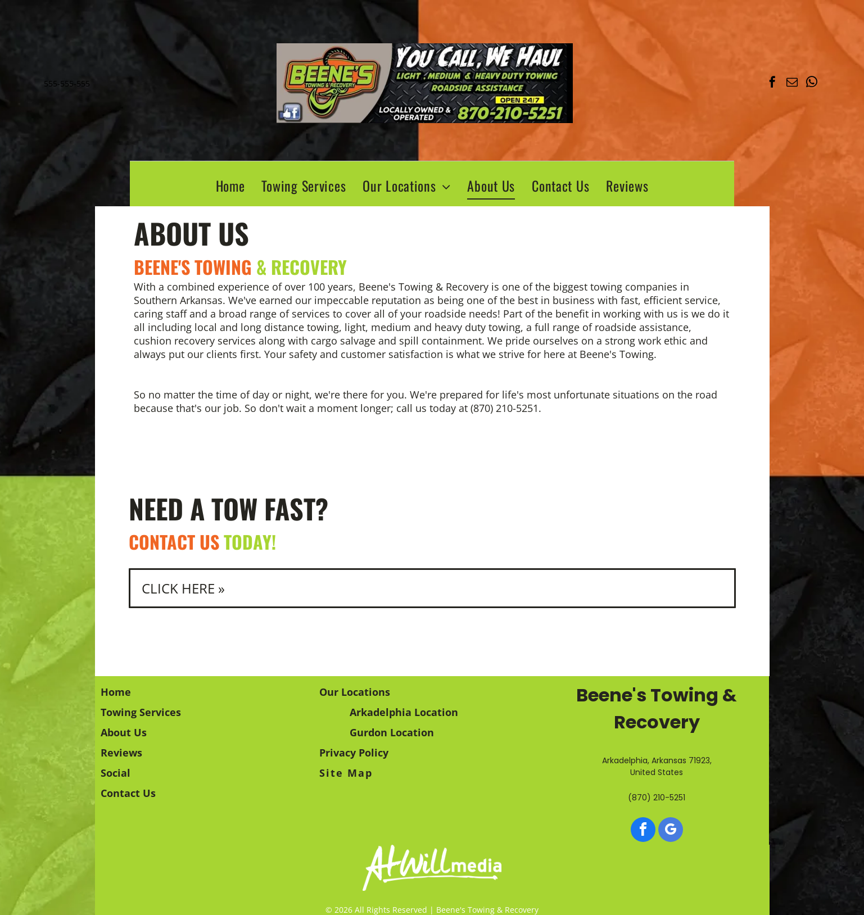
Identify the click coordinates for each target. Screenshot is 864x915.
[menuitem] (230, 185)
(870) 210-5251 (505, 408)
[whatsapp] (811, 83)
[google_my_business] (670, 831)
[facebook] (772, 83)
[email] (792, 83)
